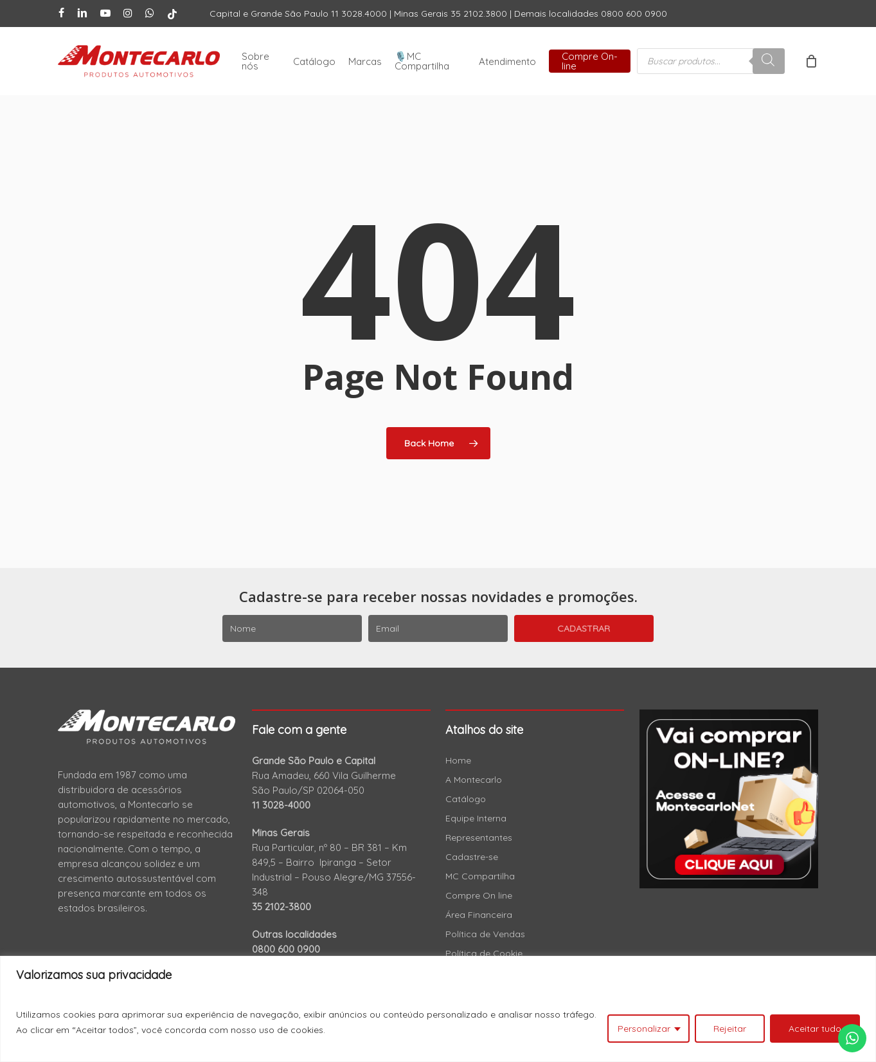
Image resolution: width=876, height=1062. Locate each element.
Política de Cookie (484, 953)
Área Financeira (478, 914)
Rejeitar (729, 1028)
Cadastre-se (471, 857)
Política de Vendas (485, 934)
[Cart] (811, 61)
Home (458, 760)
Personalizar (644, 1028)
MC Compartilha (480, 876)
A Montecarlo (473, 779)
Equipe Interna (475, 818)
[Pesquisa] (769, 61)
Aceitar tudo (815, 1028)
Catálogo (465, 799)
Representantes (478, 837)
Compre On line (478, 895)
